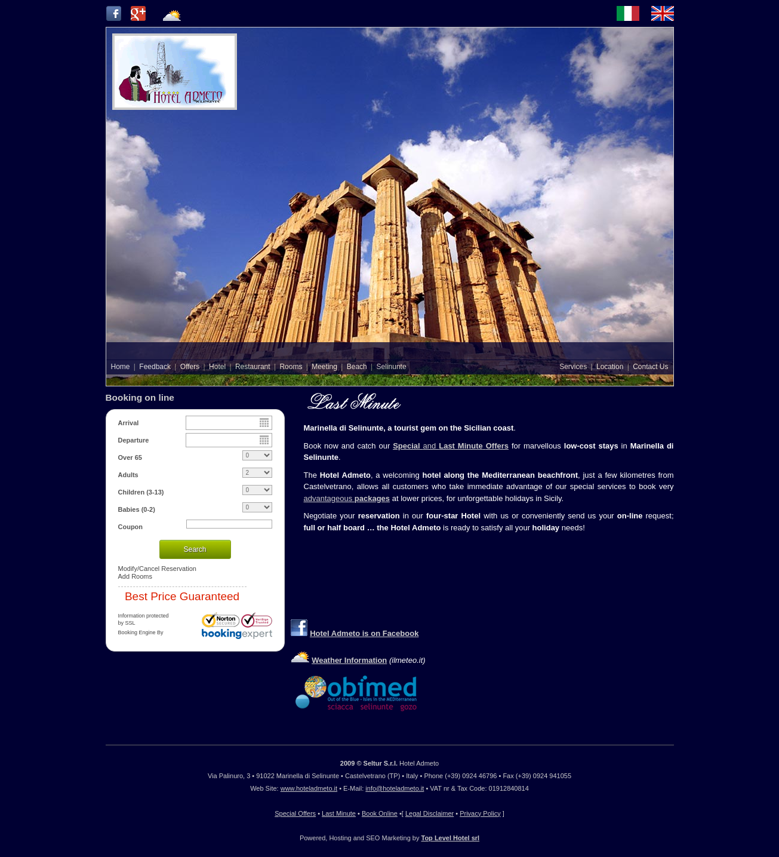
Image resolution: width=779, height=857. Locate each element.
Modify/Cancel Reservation (157, 568)
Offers (189, 367)
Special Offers (295, 813)
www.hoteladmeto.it (309, 788)
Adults (128, 474)
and (466, 445)
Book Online (380, 813)
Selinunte (392, 367)
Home (120, 367)
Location (609, 367)
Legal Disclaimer (429, 813)
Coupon (130, 526)
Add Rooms (135, 576)
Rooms (290, 367)
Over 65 (130, 457)
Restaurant (252, 367)
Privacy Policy (480, 813)
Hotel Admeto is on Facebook (364, 633)
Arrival (128, 422)
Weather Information (349, 660)
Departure (133, 440)
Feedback (155, 367)
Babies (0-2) (136, 509)
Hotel (217, 367)
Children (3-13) (141, 492)
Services (573, 367)
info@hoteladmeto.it (394, 788)
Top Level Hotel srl (450, 837)
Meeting (324, 367)
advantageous (347, 498)
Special (408, 445)
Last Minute (339, 813)
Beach (357, 367)
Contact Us (650, 367)
